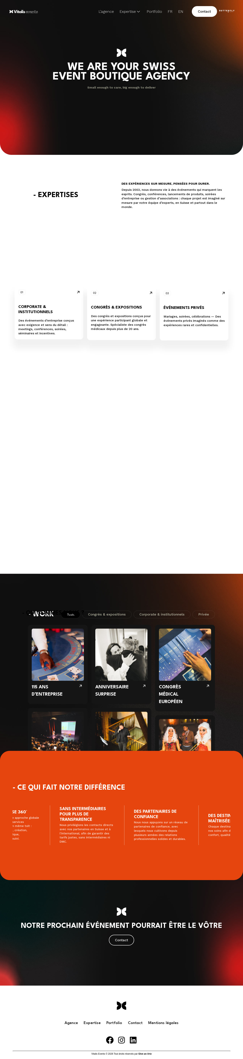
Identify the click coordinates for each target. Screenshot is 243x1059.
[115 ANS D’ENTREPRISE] (58, 412)
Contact (135, 1023)
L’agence (106, 11)
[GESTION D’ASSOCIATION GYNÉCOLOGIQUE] (58, 499)
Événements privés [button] (184, 257)
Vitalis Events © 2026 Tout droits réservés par (121, 1054)
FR (170, 11)
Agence (71, 1023)
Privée (203, 363)
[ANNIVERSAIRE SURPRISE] (121, 412)
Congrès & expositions (107, 363)
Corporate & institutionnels (162, 363)
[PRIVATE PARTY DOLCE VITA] (121, 495)
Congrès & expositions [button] (116, 255)
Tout (70, 363)
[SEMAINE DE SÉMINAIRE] (185, 503)
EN (180, 11)
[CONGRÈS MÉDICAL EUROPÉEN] (185, 416)
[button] (204, 11)
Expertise (130, 11)
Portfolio (154, 11)
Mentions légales (163, 1023)
